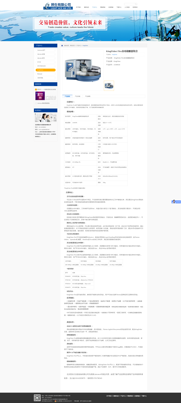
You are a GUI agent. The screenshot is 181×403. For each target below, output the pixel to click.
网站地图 (76, 401)
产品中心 (79, 45)
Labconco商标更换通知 (43, 103)
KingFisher (85, 45)
